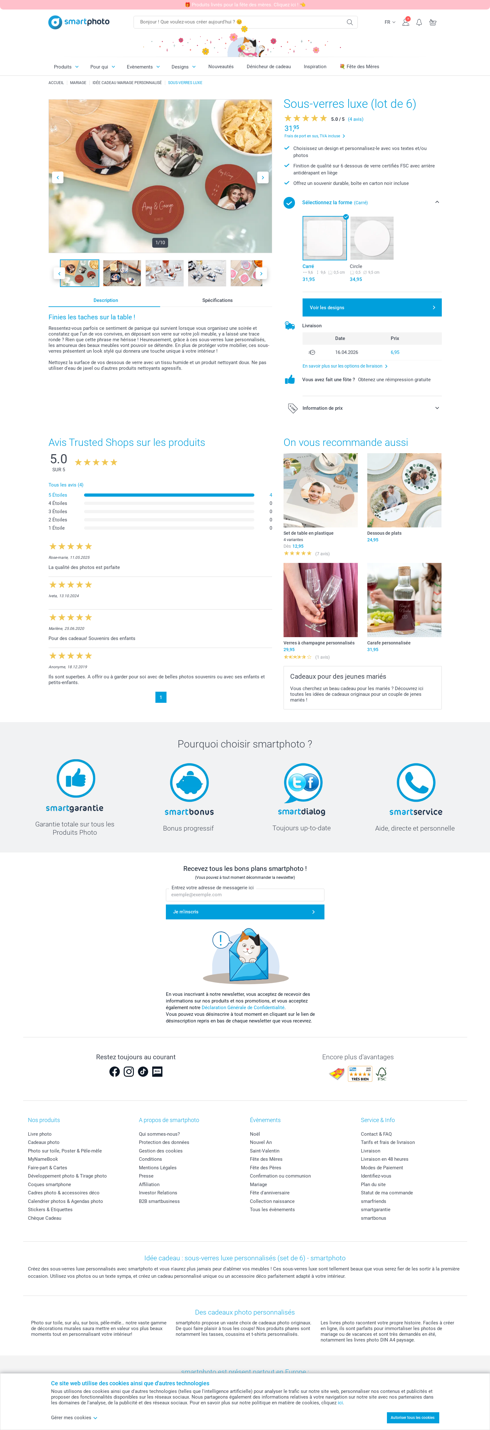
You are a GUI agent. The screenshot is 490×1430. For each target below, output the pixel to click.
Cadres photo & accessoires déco (64, 1193)
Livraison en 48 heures (384, 1159)
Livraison (370, 1151)
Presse (146, 1176)
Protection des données (164, 1142)
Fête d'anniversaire (270, 1193)
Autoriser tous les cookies (412, 1417)
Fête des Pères (265, 1168)
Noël (255, 1134)
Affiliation (149, 1184)
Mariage (258, 1184)
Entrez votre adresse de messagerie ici (213, 888)
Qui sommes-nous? (159, 1134)
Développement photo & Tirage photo (67, 1176)
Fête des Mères (266, 1159)
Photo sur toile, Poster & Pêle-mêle (65, 1151)
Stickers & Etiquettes (50, 1209)
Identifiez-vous (376, 1176)
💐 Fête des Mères (359, 66)
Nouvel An (261, 1142)
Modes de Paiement (382, 1168)
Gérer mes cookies (74, 1417)
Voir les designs (327, 307)
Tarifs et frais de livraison (388, 1142)
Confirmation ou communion (280, 1176)
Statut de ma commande (387, 1193)
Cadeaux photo (44, 1142)
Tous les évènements (272, 1209)
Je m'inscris (186, 912)
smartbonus (373, 1218)
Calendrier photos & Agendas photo (65, 1201)
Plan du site (373, 1184)
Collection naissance (272, 1201)
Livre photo (40, 1134)
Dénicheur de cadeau (269, 66)
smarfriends (373, 1201)
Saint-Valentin (264, 1151)
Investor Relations (158, 1193)
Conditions (150, 1159)
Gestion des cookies (161, 1151)
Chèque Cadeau (44, 1218)
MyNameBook (43, 1159)
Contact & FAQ (376, 1134)
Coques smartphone (49, 1184)
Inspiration (315, 66)
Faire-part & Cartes (47, 1168)
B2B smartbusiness (159, 1201)
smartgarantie (375, 1209)
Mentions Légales (158, 1168)
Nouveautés (221, 66)
